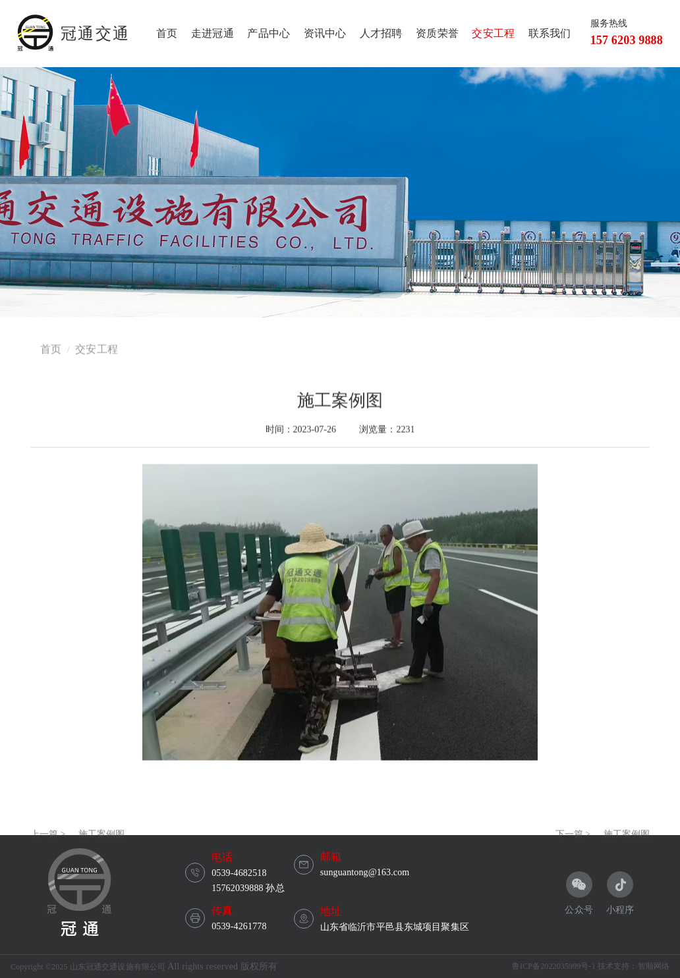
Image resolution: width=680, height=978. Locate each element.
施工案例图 (101, 853)
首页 (166, 33)
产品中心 (268, 33)
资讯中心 (325, 33)
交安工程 (493, 33)
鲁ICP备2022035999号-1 (554, 966)
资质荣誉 (437, 33)
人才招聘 (381, 33)
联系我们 (549, 33)
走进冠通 (212, 33)
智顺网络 (653, 966)
